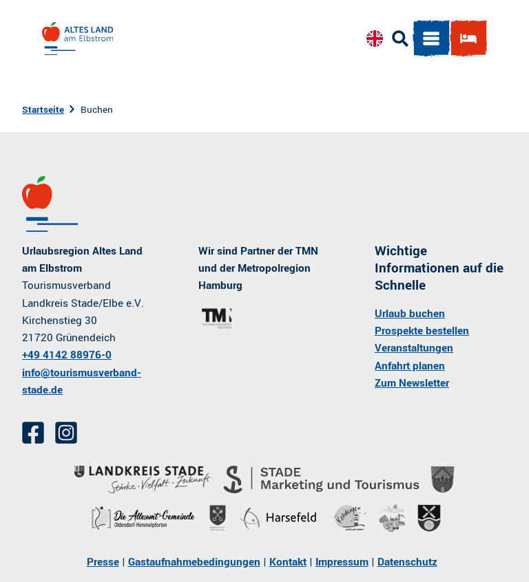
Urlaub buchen (410, 313)
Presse (103, 562)
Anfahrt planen (410, 366)
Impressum (342, 562)
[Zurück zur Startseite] (79, 40)
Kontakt (288, 562)
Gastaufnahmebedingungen (194, 562)
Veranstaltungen (414, 348)
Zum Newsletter (412, 383)
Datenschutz (407, 562)
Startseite (43, 109)
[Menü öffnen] (429, 40)
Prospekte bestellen (422, 331)
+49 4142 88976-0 (67, 355)
